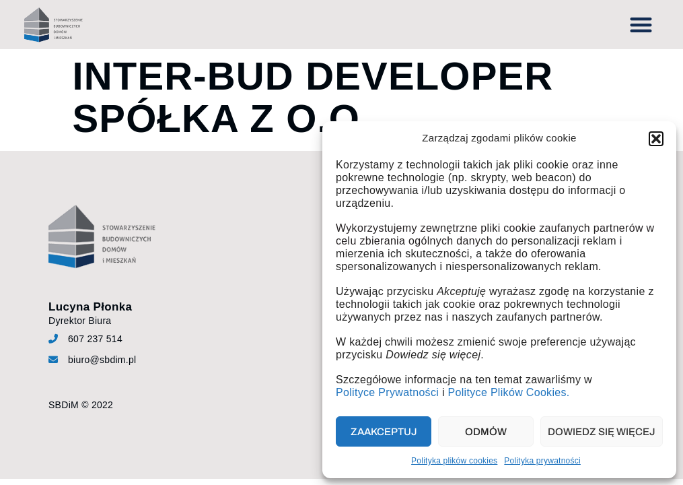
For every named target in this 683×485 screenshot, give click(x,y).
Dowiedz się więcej (601, 431)
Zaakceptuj (384, 431)
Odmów (486, 431)
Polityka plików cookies (454, 460)
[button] (656, 139)
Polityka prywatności (542, 460)
